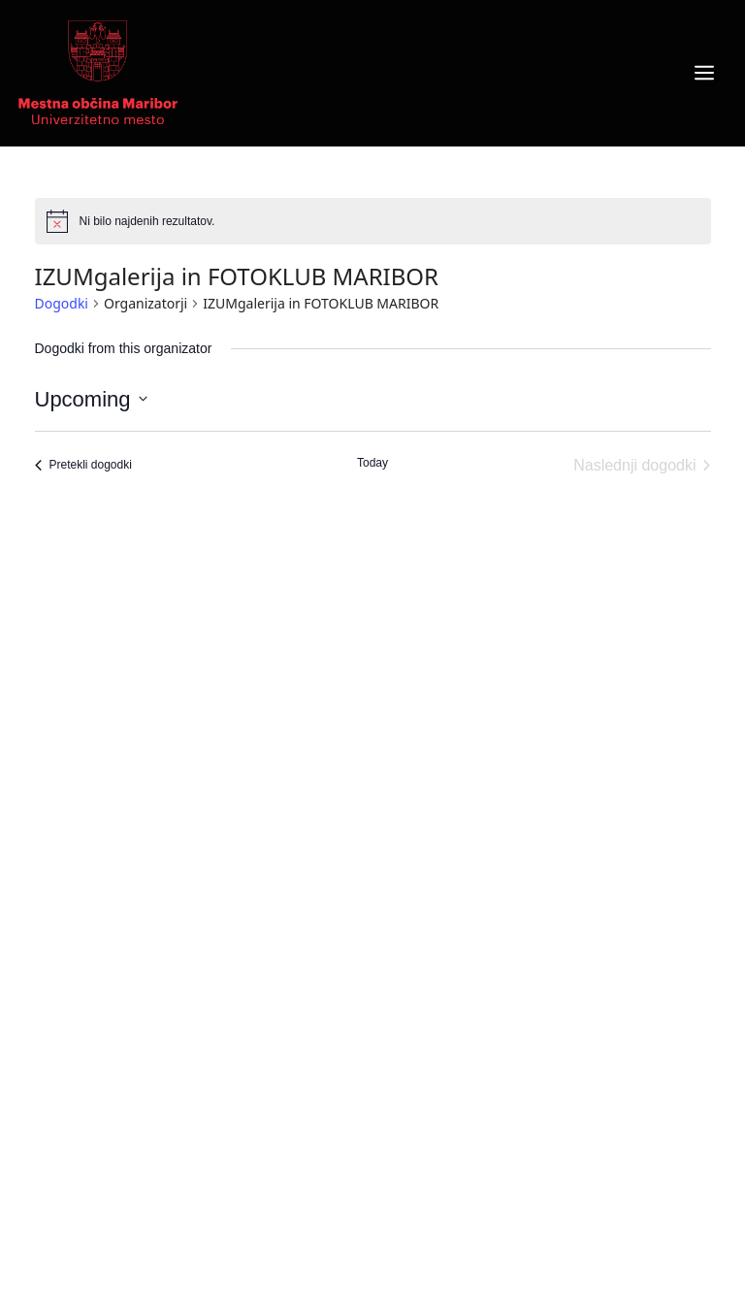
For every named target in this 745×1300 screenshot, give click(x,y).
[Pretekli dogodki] (83, 465)
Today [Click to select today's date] (372, 463)
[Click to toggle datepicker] (91, 399)
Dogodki (61, 303)
